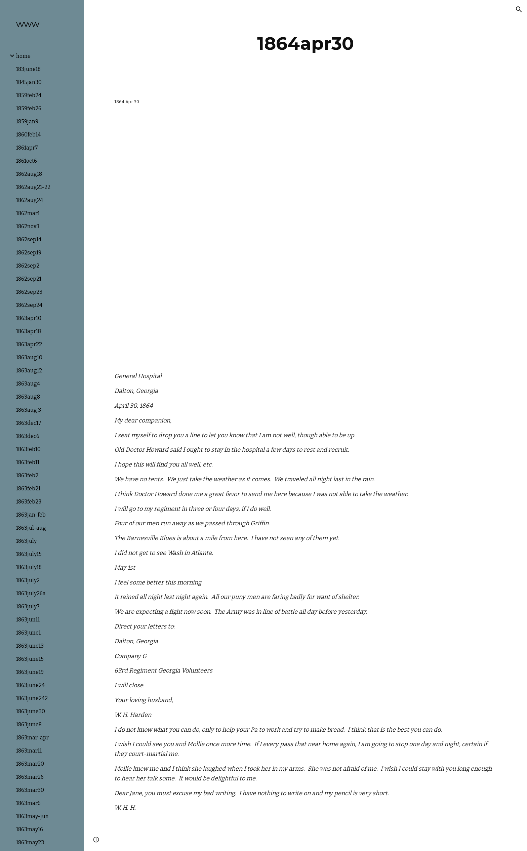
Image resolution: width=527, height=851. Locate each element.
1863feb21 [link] (28, 488)
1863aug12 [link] (29, 370)
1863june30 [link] (30, 711)
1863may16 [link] (29, 829)
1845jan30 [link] (29, 82)
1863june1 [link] (28, 633)
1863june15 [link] (30, 659)
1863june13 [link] (30, 646)
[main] (305, 43)
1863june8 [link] (29, 724)
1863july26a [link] (31, 593)
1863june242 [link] (32, 698)
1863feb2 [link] (27, 475)
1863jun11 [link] (28, 619)
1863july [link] (26, 541)
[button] (519, 9)
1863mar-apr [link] (32, 737)
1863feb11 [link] (27, 462)
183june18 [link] (28, 69)
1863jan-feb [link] (31, 515)
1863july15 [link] (29, 554)
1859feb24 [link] (28, 95)
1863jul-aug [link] (31, 528)
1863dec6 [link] (27, 436)
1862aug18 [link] (29, 174)
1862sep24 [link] (29, 305)
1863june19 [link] (30, 672)
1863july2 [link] (28, 580)
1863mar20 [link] (30, 764)
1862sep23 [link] (29, 292)
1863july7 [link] (28, 606)
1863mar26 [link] (30, 777)
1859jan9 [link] (27, 121)
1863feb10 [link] (28, 449)
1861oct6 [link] (26, 161)
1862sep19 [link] (28, 252)
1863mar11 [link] (29, 750)
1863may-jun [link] (32, 816)
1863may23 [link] (30, 842)
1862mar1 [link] (28, 213)
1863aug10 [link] (29, 357)
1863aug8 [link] (28, 397)
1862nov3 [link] (27, 226)
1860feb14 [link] (28, 134)
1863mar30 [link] (30, 790)
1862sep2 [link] (27, 265)
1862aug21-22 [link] (33, 187)
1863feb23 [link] (28, 501)
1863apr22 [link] (29, 344)
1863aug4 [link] (28, 383)
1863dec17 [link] (28, 423)
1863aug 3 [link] (28, 410)
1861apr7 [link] (27, 148)
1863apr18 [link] (28, 331)
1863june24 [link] (30, 685)
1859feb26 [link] (28, 108)
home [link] (23, 56)
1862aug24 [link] (29, 200)
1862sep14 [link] (28, 239)
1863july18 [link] (29, 567)
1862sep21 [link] (28, 279)
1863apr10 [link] (28, 318)
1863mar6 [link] (28, 803)
